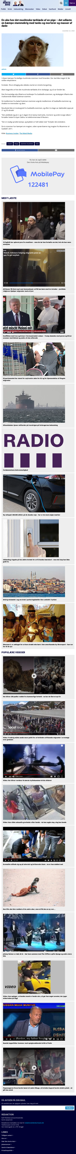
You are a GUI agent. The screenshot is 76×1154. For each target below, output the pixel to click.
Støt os (72, 3)
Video (38, 9)
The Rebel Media (25, 133)
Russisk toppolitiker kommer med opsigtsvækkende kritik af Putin (27, 1043)
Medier (60, 9)
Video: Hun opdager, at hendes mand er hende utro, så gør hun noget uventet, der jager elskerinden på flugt (35, 997)
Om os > (4, 1138)
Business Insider (12, 133)
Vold (37, 144)
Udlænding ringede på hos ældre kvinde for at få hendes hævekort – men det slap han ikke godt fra (36, 561)
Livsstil (68, 9)
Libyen (10, 144)
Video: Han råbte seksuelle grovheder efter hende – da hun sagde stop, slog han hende (34, 822)
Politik (3, 9)
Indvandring (18, 9)
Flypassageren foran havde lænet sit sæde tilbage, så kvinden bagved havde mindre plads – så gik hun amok (37, 1089)
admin (4, 69)
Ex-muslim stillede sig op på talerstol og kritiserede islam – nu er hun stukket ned (33, 864)
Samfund (52, 9)
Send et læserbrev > (8, 1147)
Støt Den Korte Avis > (9, 1141)
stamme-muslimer (27, 144)
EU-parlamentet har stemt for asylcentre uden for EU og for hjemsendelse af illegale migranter (34, 379)
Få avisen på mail (66, 3)
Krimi (10, 9)
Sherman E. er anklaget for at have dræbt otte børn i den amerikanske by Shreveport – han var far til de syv (38, 645)
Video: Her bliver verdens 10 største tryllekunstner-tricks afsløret (27, 780)
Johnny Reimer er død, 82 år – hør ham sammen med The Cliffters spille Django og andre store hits (37, 955)
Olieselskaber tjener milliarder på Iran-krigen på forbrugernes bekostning (30, 425)
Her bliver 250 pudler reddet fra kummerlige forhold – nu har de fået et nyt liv (32, 697)
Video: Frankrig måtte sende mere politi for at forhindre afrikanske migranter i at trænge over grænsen (36, 739)
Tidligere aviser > (7, 1135)
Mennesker (29, 9)
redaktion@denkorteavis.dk (34, 1123)
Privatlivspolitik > (7, 1150)
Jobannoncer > (6, 1144)
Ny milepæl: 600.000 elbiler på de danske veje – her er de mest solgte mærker (31, 515)
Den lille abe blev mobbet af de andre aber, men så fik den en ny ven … (29, 909)
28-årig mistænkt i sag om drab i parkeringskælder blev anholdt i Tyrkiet (29, 600)
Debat (44, 9)
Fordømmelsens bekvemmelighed (15, 470)
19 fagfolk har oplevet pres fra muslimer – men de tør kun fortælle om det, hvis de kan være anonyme (37, 243)
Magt (16, 144)
